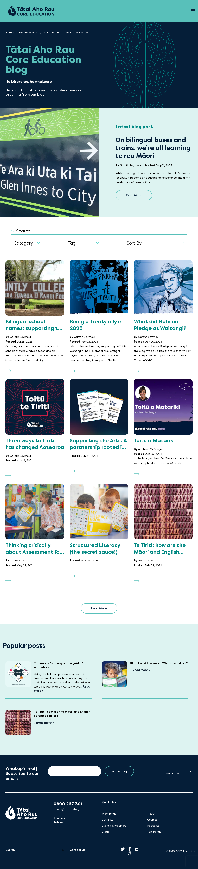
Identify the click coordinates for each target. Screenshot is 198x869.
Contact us (77, 849)
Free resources (28, 32)
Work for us (109, 813)
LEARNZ (107, 819)
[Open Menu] (193, 11)
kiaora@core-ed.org (67, 809)
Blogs (105, 831)
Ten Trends (154, 831)
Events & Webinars (114, 825)
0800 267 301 (68, 804)
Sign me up (119, 771)
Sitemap (59, 818)
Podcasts (153, 825)
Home (9, 32)
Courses (152, 819)
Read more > (141, 670)
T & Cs (151, 813)
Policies (58, 822)
